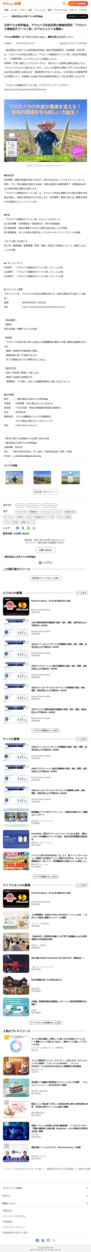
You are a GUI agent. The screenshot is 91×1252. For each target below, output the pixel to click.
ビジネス (83, 10)
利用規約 (7, 1221)
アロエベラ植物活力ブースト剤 (40, 517)
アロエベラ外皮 (11, 522)
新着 (6, 10)
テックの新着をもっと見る (45, 877)
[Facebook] (17, 528)
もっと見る (81, 593)
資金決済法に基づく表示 (15, 1232)
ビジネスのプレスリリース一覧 (27, 1169)
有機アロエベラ (28, 522)
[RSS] (53, 1240)
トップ (7, 1169)
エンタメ (14, 10)
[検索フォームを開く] (64, 3)
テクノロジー (33, 505)
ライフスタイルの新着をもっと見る (45, 1023)
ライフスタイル (60, 10)
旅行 (30, 10)
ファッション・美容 (43, 10)
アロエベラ (21, 512)
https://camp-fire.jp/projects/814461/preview (25, 89)
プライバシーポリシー (13, 1227)
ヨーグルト (9, 517)
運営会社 (7, 1211)
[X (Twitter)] (23, 528)
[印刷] (33, 528)
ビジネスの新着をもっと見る (45, 730)
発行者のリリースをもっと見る (45, 578)
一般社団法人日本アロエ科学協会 (72, 43)
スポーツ (73, 10)
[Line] (28, 528)
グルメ (23, 10)
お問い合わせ (45, 550)
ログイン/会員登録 (78, 3)
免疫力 (20, 517)
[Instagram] (48, 1240)
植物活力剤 (70, 512)
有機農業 (33, 512)
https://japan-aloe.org (26, 425)
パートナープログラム (13, 1216)
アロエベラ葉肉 (63, 517)
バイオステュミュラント (51, 512)
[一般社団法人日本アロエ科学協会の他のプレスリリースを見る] (77, 16)
